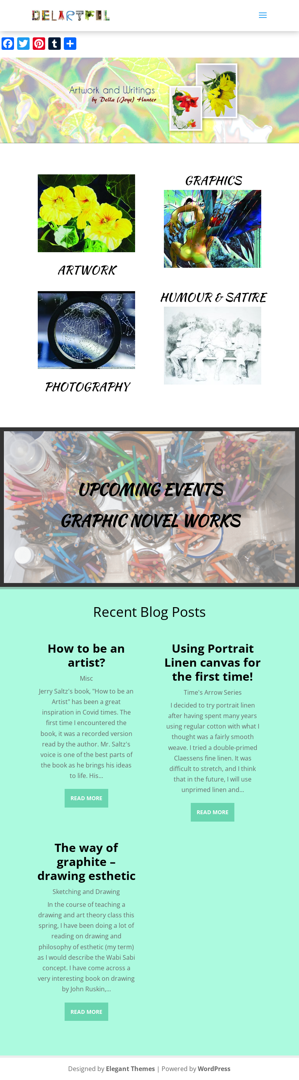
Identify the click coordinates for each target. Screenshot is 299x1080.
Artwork (86, 269)
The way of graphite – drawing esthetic (86, 861)
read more (86, 798)
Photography (86, 386)
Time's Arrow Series (213, 692)
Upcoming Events (149, 489)
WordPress (214, 1068)
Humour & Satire (213, 297)
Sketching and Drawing (86, 891)
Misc (86, 678)
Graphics (212, 180)
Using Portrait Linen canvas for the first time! (212, 662)
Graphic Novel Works (149, 520)
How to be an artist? (86, 655)
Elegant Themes (130, 1068)
